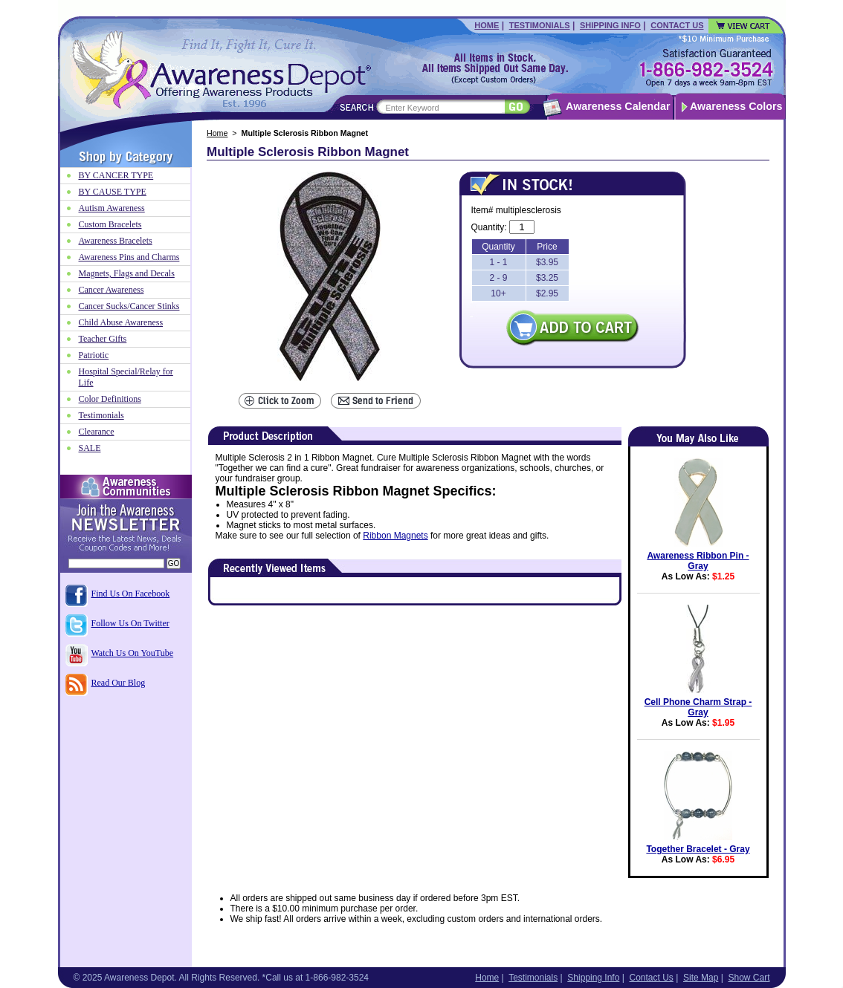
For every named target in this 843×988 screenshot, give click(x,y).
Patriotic (94, 355)
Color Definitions (110, 399)
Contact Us (676, 25)
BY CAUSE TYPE (112, 191)
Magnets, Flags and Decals (127, 273)
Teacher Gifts (103, 339)
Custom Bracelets (110, 224)
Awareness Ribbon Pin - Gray (698, 560)
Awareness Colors (736, 106)
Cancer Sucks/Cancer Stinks (129, 306)
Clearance (96, 431)
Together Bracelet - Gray (697, 849)
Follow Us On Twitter (130, 623)
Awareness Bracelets (115, 240)
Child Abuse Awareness (121, 322)
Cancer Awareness (111, 290)
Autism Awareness (112, 208)
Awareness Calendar (618, 106)
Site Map (700, 977)
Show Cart (748, 977)
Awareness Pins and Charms (129, 257)
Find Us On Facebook (130, 593)
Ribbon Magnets (395, 535)
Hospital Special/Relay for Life (126, 377)
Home (486, 25)
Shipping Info (610, 25)
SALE (90, 448)
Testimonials (539, 25)
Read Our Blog (118, 682)
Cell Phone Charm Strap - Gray (698, 707)
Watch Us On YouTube (132, 653)
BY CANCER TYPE (116, 175)
